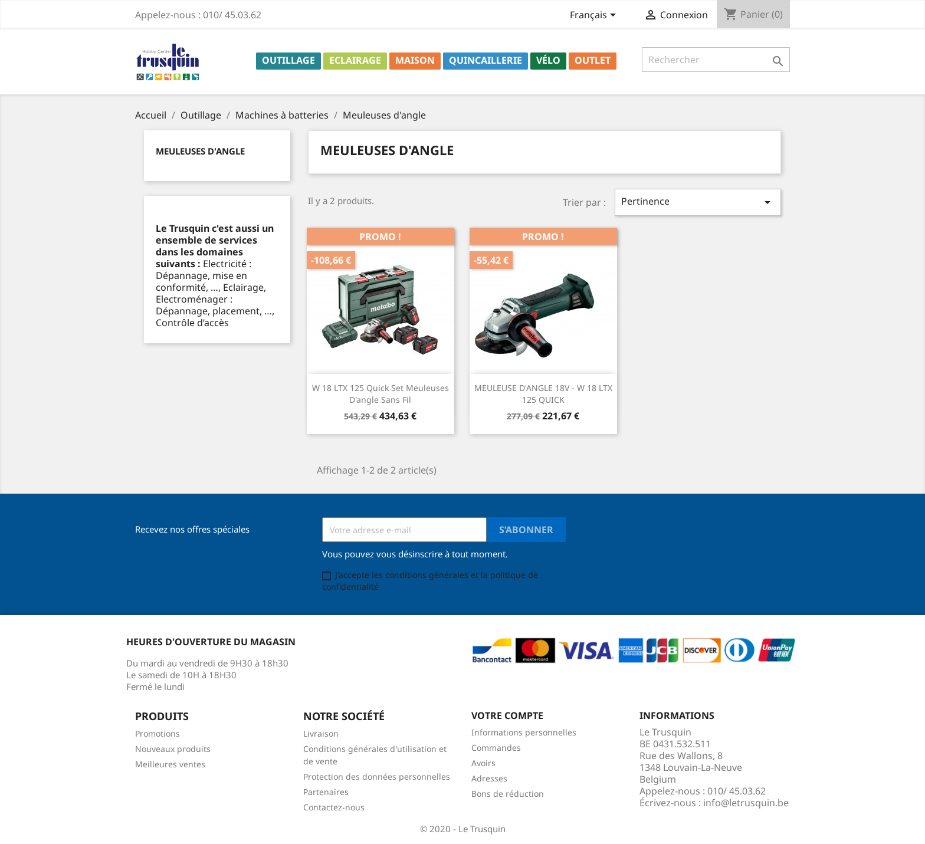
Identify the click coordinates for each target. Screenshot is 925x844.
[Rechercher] (716, 59)
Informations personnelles (523, 732)
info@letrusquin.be (746, 802)
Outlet (593, 60)
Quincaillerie (485, 60)
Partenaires (326, 791)
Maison (415, 60)
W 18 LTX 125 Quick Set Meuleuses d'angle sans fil (380, 393)
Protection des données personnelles (376, 776)
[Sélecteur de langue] (595, 16)
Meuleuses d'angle (200, 151)
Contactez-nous (334, 807)
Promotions (157, 733)
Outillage (288, 60)
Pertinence (698, 202)
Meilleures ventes (170, 764)
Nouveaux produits (173, 748)
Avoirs (483, 763)
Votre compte (507, 715)
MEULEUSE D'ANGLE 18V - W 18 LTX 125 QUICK (543, 393)
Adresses (489, 778)
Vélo (548, 60)
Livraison (321, 733)
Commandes (496, 747)
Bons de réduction (507, 793)
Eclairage (355, 60)
